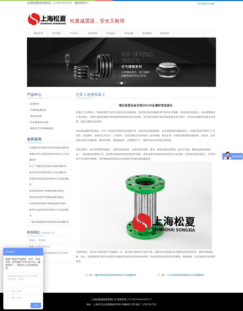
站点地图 (210, 3)
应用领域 (147, 33)
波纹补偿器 (36, 116)
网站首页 (38, 33)
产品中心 (74, 33)
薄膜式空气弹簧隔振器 (41, 128)
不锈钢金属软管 (38, 110)
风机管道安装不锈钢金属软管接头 (46, 190)
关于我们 (56, 33)
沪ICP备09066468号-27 (139, 299)
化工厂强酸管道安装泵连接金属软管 (47, 166)
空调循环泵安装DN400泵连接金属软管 (49, 147)
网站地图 (202, 3)
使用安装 (92, 33)
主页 (79, 94)
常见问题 (128, 33)
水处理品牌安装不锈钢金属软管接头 (47, 203)
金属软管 (34, 103)
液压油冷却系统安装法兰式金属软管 (47, 172)
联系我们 (165, 33)
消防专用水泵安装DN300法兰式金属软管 (115, 275)
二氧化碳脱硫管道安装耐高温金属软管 (49, 222)
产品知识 (110, 33)
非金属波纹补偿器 (39, 122)
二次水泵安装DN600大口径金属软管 (185, 275)
